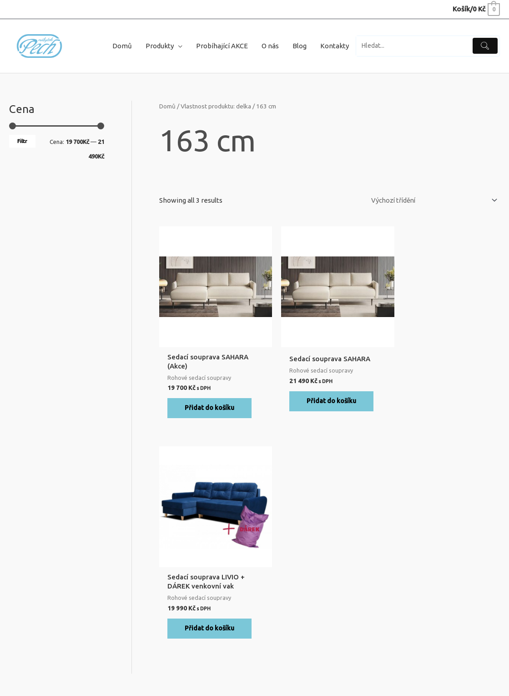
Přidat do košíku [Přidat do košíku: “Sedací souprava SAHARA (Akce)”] (209, 411)
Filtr (22, 143)
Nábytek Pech (84, 671)
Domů (167, 108)
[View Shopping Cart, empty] (476, 9)
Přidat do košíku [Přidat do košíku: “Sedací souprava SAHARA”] (325, 403)
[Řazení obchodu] (427, 202)
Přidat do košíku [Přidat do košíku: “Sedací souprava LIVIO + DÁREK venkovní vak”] (442, 411)
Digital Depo (484, 671)
